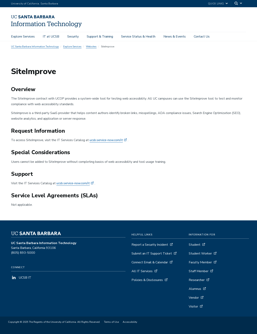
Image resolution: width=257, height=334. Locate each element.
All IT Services (142, 271)
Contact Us (202, 36)
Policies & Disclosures (147, 280)
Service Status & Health (138, 36)
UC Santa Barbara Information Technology (35, 46)
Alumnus (195, 289)
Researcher (197, 280)
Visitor (193, 306)
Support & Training (100, 36)
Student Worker (200, 253)
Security (73, 36)
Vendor (194, 297)
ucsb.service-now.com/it (106, 140)
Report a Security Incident (150, 244)
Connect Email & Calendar (150, 262)
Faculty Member (200, 262)
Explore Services (23, 36)
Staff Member (198, 271)
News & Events (174, 36)
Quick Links (216, 3)
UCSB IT (21, 277)
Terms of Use (111, 322)
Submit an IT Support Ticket (152, 253)
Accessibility (130, 322)
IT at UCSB (51, 36)
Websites (91, 46)
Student (194, 244)
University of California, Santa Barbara (34, 3)
